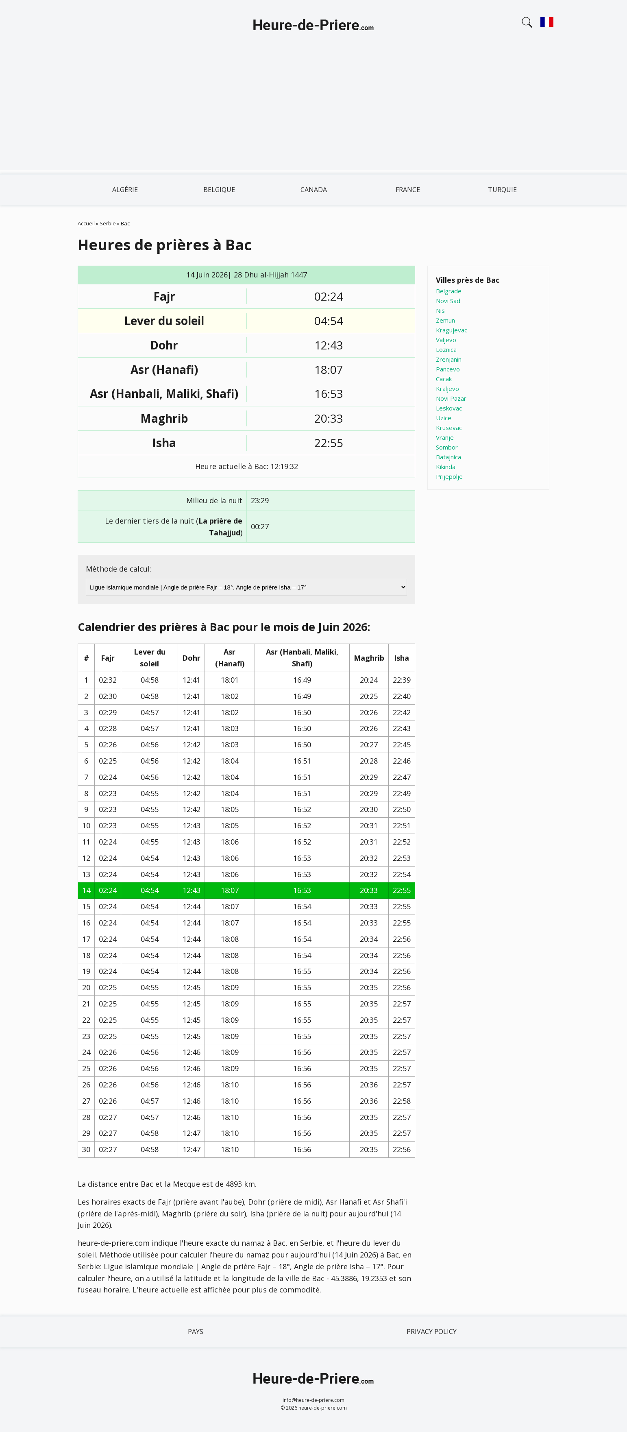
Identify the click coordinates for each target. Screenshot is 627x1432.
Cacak (444, 379)
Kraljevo (447, 388)
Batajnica (448, 457)
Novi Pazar (451, 398)
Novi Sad (448, 301)
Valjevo (446, 340)
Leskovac (449, 408)
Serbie (108, 223)
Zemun (445, 320)
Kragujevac (451, 330)
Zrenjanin (449, 359)
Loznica (446, 349)
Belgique (219, 189)
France (408, 189)
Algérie (125, 189)
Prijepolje (449, 476)
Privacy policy (432, 1331)
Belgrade (449, 291)
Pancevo (448, 369)
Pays (195, 1331)
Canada (313, 189)
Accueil (86, 223)
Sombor (447, 447)
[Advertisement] (313, 113)
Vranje (445, 437)
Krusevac (449, 427)
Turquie (502, 189)
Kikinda (445, 467)
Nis (440, 310)
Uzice (443, 418)
